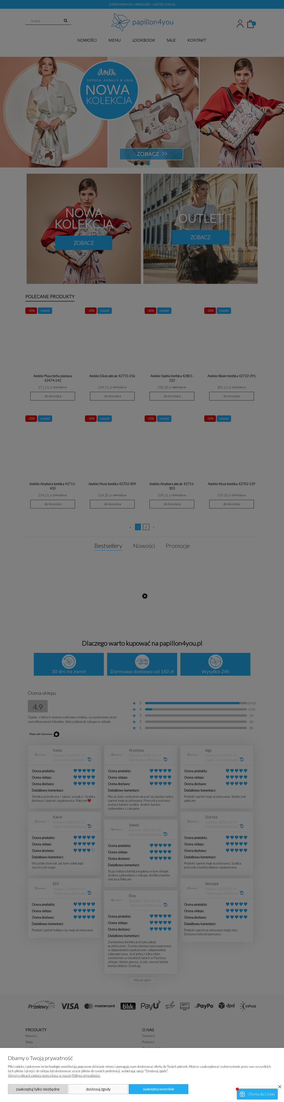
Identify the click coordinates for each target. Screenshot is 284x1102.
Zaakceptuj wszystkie (158, 1089)
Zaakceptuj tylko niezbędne (38, 1089)
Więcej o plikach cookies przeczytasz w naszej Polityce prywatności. (54, 1075)
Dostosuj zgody (98, 1089)
